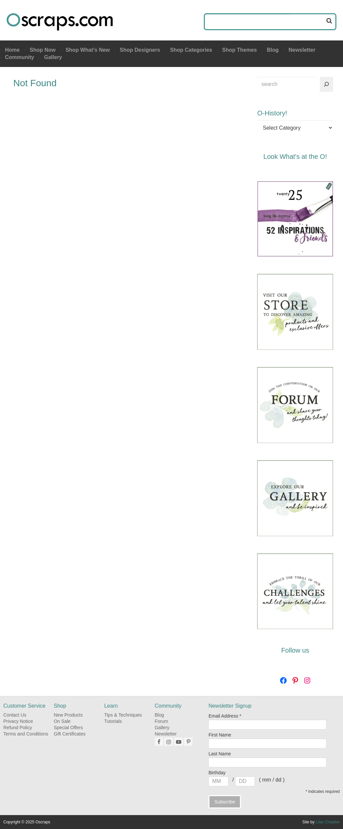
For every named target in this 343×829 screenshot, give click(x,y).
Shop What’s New (88, 50)
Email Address (224, 716)
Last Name (219, 753)
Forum (161, 721)
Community (19, 57)
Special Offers (68, 727)
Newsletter (302, 50)
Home (12, 50)
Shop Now (42, 50)
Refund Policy (17, 727)
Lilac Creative (327, 822)
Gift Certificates (70, 733)
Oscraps (60, 22)
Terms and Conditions (25, 733)
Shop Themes (239, 50)
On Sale (62, 721)
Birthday (216, 772)
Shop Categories (191, 50)
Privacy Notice (18, 721)
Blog (273, 50)
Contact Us (14, 715)
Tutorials (113, 721)
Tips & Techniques (123, 715)
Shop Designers (140, 50)
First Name (219, 734)
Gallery (53, 57)
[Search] (326, 84)
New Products (68, 715)
